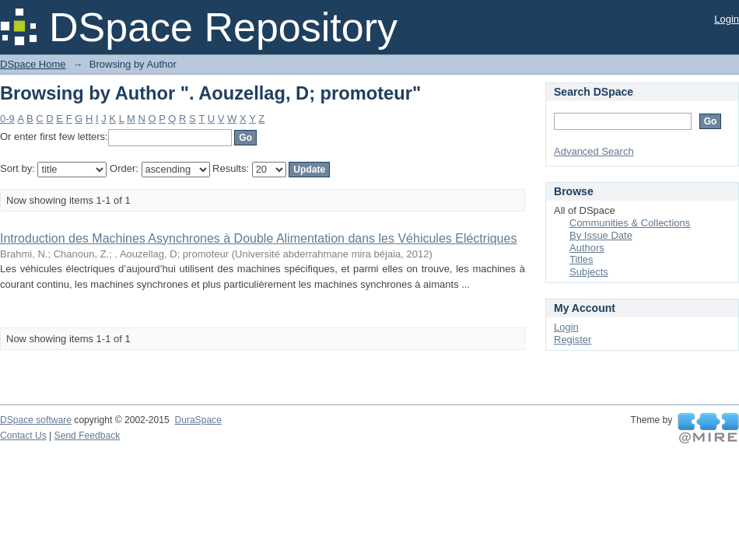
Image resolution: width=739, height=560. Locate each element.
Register (572, 339)
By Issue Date (600, 235)
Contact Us (23, 435)
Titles (581, 259)
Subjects (588, 272)
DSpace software (36, 420)
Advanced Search (594, 151)
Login (726, 19)
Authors (586, 248)
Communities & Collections (629, 223)
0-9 (7, 118)
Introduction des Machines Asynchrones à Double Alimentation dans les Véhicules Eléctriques (258, 238)
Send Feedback (87, 435)
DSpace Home (33, 64)
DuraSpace (197, 420)
